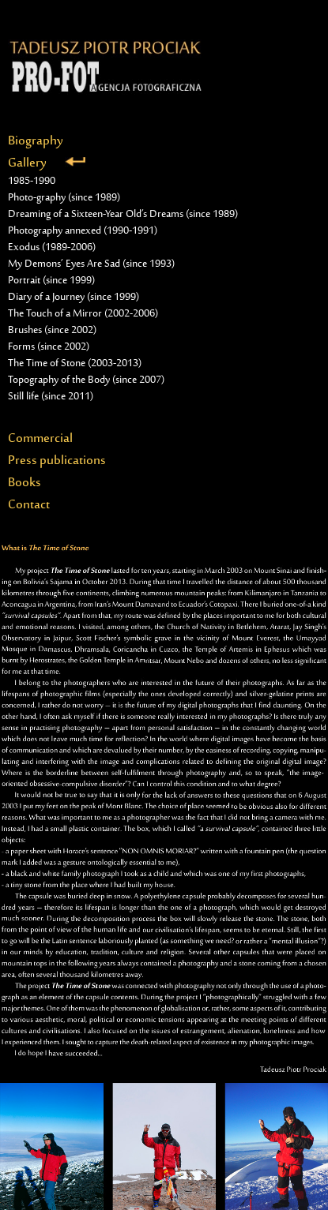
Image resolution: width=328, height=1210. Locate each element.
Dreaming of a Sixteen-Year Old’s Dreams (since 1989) (123, 214)
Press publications (57, 461)
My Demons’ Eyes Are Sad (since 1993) (91, 264)
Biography (35, 141)
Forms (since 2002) (48, 347)
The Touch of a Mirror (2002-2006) (83, 314)
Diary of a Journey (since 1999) (73, 297)
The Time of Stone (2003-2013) (74, 363)
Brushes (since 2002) (52, 330)
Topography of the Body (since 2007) (86, 380)
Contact (29, 505)
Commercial (40, 439)
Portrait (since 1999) (51, 281)
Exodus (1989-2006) (52, 247)
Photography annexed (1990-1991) (82, 231)
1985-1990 (31, 181)
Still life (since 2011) (50, 397)
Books (24, 483)
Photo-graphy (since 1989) (64, 198)
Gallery (46, 163)
